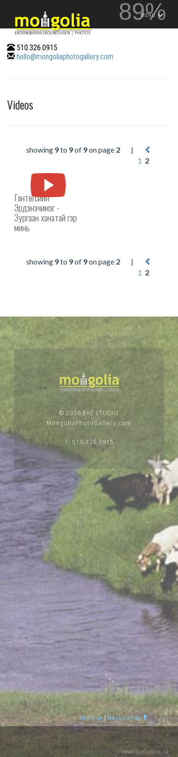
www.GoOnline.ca (145, 752)
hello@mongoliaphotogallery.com (65, 56)
